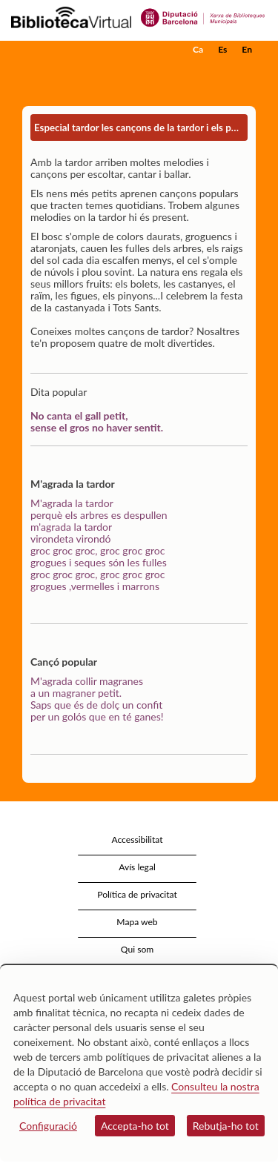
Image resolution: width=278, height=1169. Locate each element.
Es (222, 49)
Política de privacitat (137, 894)
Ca (198, 49)
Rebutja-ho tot (226, 1125)
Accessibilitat (136, 839)
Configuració (48, 1125)
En (247, 49)
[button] (246, 72)
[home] (85, 49)
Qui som (137, 949)
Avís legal (137, 866)
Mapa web (136, 921)
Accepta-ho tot (135, 1125)
